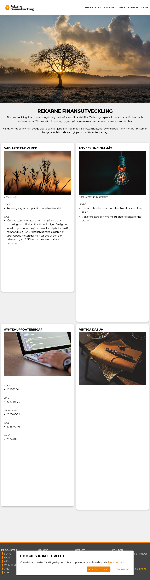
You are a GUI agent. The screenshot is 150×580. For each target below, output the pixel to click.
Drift (121, 7)
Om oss (109, 7)
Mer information (117, 562)
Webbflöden (11, 565)
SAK (6, 569)
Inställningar (121, 569)
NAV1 (7, 557)
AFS (6, 561)
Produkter (93, 7)
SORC (7, 553)
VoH (6, 572)
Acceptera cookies (98, 569)
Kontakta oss (138, 7)
